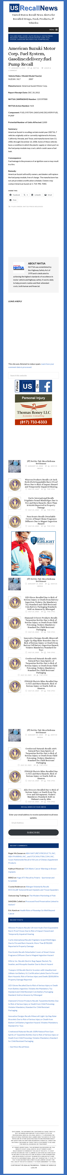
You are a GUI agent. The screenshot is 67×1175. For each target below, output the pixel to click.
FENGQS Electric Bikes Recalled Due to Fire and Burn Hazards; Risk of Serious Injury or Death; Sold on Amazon (41, 685)
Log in (34, 1168)
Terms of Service (48, 1165)
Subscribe (33, 832)
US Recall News (33, 8)
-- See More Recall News (18, 1047)
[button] (51, 29)
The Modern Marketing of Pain (42, 895)
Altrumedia (33, 1165)
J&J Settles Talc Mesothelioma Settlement (41, 462)
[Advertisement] (33, 232)
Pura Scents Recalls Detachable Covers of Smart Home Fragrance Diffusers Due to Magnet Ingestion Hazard (41, 520)
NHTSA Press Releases (33, 206)
